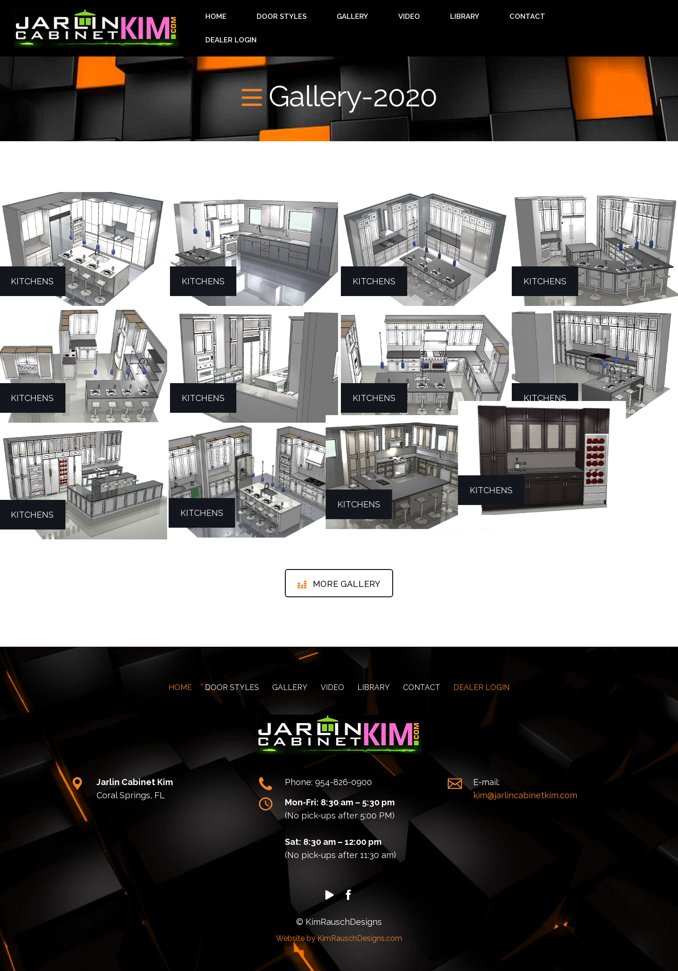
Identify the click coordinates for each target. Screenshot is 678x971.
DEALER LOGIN (608, 24)
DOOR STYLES (388, 24)
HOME (343, 24)
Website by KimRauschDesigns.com (339, 931)
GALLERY (440, 24)
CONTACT (554, 24)
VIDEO (477, 24)
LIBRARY (512, 24)
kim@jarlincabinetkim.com (525, 788)
